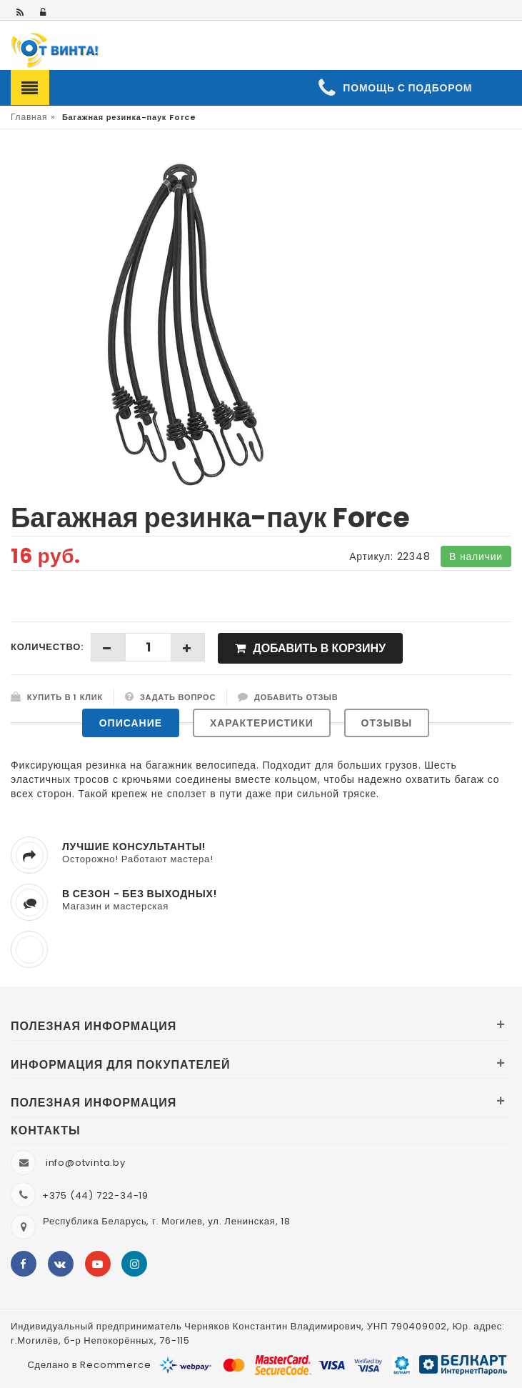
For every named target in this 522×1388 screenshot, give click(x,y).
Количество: (47, 647)
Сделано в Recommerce (89, 1365)
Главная (29, 117)
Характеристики (261, 723)
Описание (130, 723)
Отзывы (387, 723)
